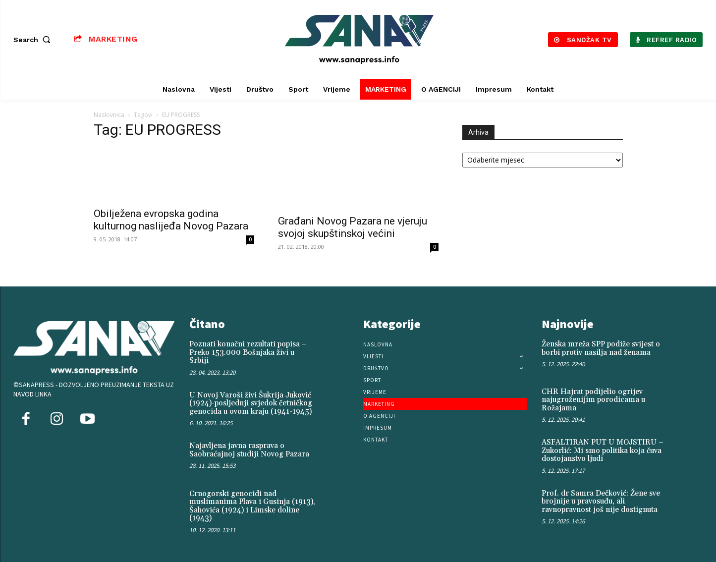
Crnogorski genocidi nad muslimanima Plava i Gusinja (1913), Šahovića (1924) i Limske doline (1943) (252, 506)
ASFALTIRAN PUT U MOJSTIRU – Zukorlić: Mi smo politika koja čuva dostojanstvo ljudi (602, 450)
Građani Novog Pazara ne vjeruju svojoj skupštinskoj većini (352, 227)
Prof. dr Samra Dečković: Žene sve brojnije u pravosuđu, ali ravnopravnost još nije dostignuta (601, 501)
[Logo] (359, 39)
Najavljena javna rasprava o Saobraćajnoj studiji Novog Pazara (249, 450)
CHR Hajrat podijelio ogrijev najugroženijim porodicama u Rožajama (593, 400)
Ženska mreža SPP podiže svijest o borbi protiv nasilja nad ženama (601, 348)
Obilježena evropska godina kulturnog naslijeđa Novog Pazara (171, 220)
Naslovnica (109, 115)
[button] (34, 39)
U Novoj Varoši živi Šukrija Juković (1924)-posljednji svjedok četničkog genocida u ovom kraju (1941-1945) (250, 403)
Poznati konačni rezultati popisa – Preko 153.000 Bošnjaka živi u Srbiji (248, 352)
